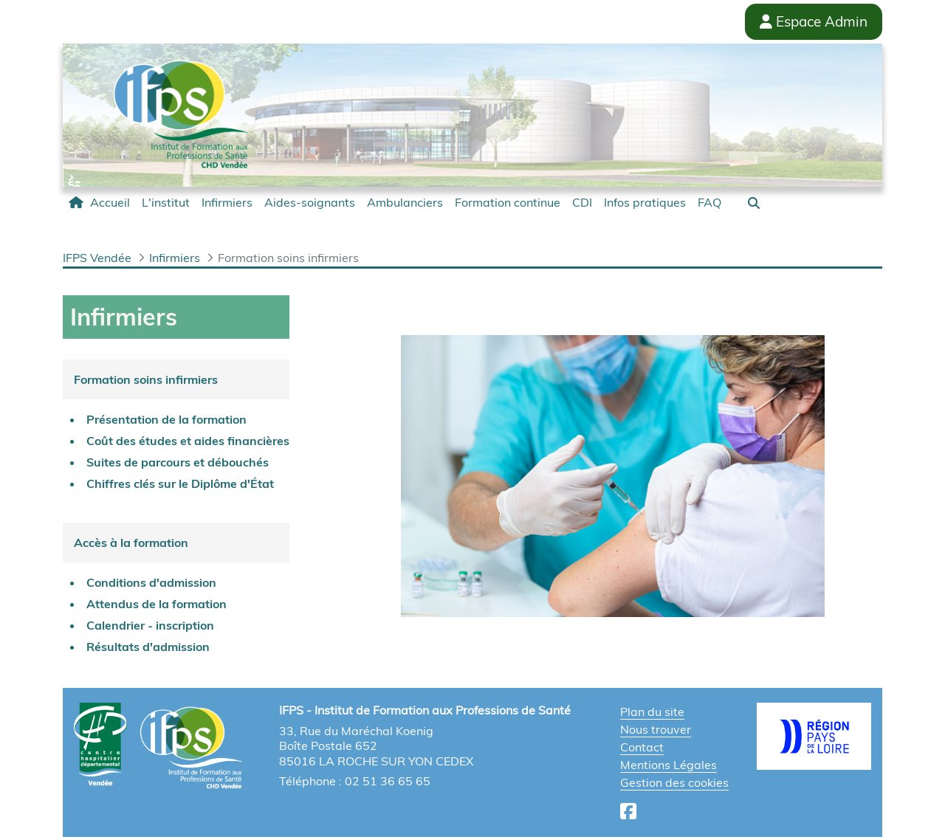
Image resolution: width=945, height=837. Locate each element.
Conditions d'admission (151, 582)
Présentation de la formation (166, 419)
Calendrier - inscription (150, 625)
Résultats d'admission (148, 646)
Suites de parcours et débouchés (177, 462)
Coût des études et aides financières (187, 440)
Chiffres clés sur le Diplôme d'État (180, 483)
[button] (753, 203)
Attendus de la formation (156, 603)
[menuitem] (99, 202)
